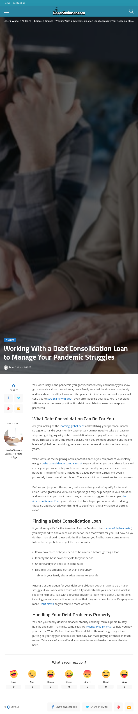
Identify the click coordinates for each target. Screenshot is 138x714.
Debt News (47, 604)
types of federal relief (117, 528)
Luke (11, 367)
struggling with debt (59, 398)
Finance (10, 340)
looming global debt (72, 426)
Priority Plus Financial (99, 626)
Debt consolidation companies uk (62, 463)
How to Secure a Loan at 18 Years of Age (13, 453)
